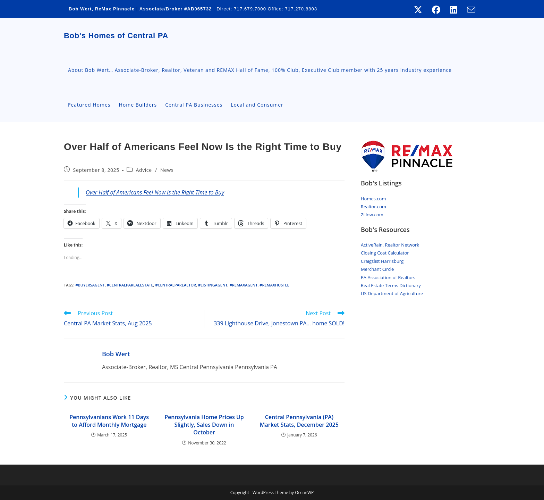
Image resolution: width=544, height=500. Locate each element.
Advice (144, 170)
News (166, 170)
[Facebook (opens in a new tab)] (436, 10)
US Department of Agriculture (392, 293)
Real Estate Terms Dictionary (391, 285)
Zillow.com (372, 214)
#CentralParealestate (130, 285)
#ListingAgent (213, 285)
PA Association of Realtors (388, 277)
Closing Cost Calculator (385, 253)
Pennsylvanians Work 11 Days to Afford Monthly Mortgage (109, 420)
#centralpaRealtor (175, 285)
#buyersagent (89, 285)
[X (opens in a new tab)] (418, 10)
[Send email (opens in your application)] (468, 10)
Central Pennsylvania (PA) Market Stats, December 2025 (299, 420)
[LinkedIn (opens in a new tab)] (453, 10)
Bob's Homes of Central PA (116, 35)
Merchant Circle (377, 269)
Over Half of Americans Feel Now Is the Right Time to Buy (155, 192)
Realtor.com (373, 206)
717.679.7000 (250, 8)
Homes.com (373, 198)
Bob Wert (116, 354)
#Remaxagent (244, 285)
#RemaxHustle (274, 285)
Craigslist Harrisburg (382, 261)
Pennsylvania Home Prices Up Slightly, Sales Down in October (204, 424)
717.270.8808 (301, 8)
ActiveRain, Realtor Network (390, 245)
